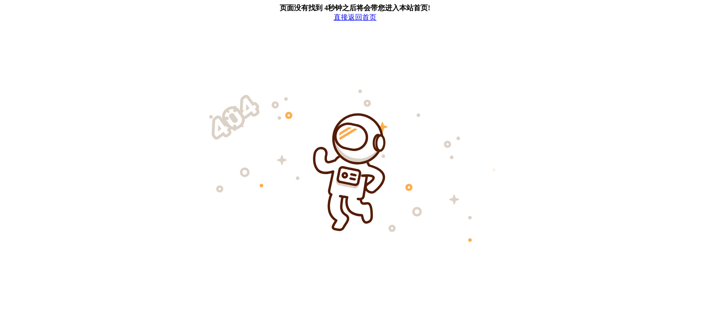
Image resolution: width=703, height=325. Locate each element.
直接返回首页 (355, 17)
